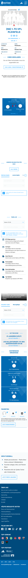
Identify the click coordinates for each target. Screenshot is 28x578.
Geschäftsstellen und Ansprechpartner (11, 492)
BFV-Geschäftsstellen (6, 516)
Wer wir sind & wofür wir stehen (9, 490)
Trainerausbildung (5, 511)
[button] (11, 35)
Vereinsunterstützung (6, 497)
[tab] (5, 175)
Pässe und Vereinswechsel (7, 509)
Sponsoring (4, 495)
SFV (2, 562)
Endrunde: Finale (18, 49)
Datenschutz (16, 564)
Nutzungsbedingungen (6, 564)
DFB (6, 562)
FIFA (14, 562)
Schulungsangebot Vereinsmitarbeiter (10, 514)
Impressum (23, 564)
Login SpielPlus (5, 521)
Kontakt (3, 502)
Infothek (3, 499)
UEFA (9, 562)
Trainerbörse (4, 519)
